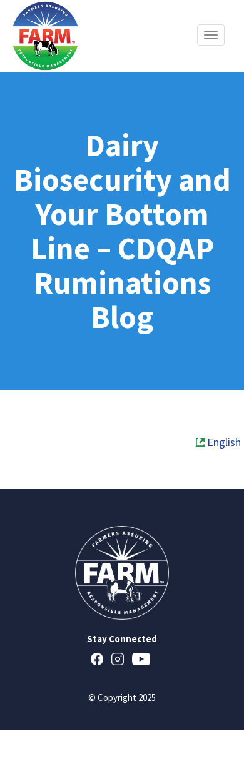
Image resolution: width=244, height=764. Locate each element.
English (218, 442)
